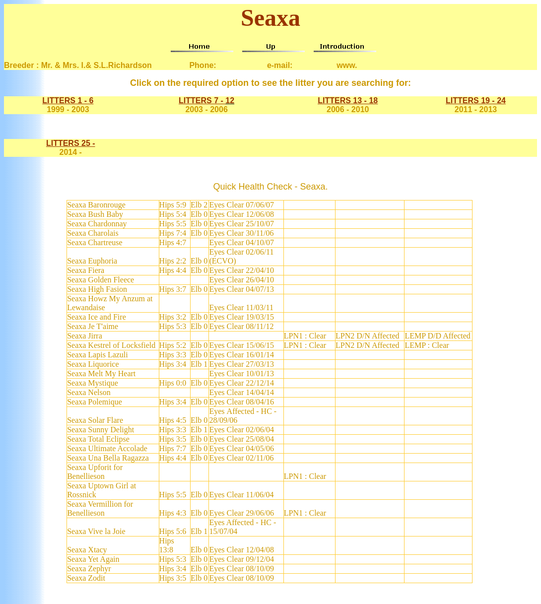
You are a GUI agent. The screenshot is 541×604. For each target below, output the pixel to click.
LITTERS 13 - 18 (348, 100)
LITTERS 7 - (202, 100)
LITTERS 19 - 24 (476, 100)
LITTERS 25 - (70, 143)
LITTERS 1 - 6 (67, 100)
